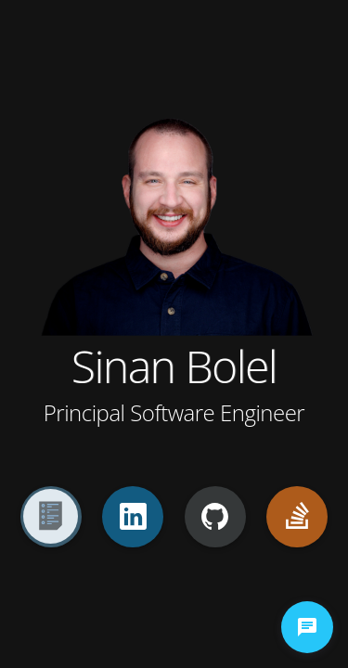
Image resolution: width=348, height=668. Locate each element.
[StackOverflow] (297, 516)
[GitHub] (215, 516)
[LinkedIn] (132, 516)
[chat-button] (307, 627)
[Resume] (51, 516)
